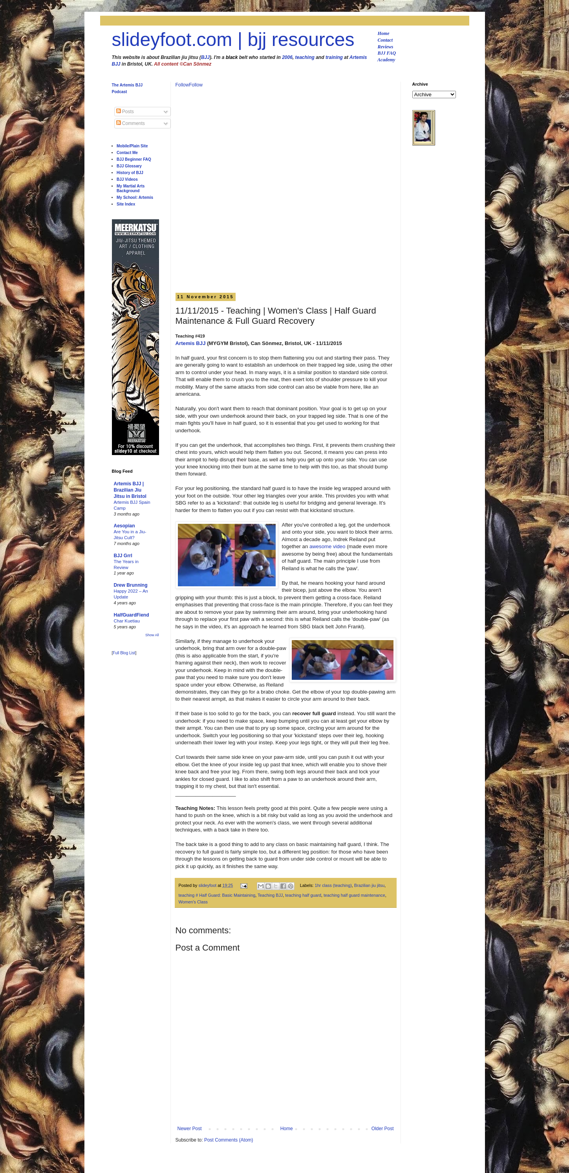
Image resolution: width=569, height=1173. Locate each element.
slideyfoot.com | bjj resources (233, 39)
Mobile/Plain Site (132, 146)
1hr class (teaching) (333, 885)
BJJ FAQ (387, 53)
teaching (305, 57)
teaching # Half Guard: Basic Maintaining (217, 895)
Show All (152, 635)
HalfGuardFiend (131, 615)
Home (384, 33)
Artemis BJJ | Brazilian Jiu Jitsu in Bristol (130, 490)
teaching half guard (303, 895)
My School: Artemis (135, 197)
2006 (287, 57)
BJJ (205, 57)
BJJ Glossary (129, 166)
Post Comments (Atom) (228, 1140)
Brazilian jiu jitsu (369, 885)
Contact (385, 40)
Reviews (385, 47)
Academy (386, 59)
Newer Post (189, 1128)
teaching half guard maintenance (354, 895)
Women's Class (193, 901)
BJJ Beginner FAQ (134, 159)
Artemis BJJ (191, 343)
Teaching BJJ (270, 895)
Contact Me (127, 153)
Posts (125, 111)
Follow (182, 85)
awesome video (327, 546)
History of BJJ (130, 173)
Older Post (382, 1128)
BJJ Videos (127, 179)
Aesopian (124, 526)
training (334, 57)
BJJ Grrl (123, 555)
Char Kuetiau (127, 621)
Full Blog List (124, 653)
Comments (130, 123)
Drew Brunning (131, 585)
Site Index (126, 204)
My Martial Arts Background (131, 188)
